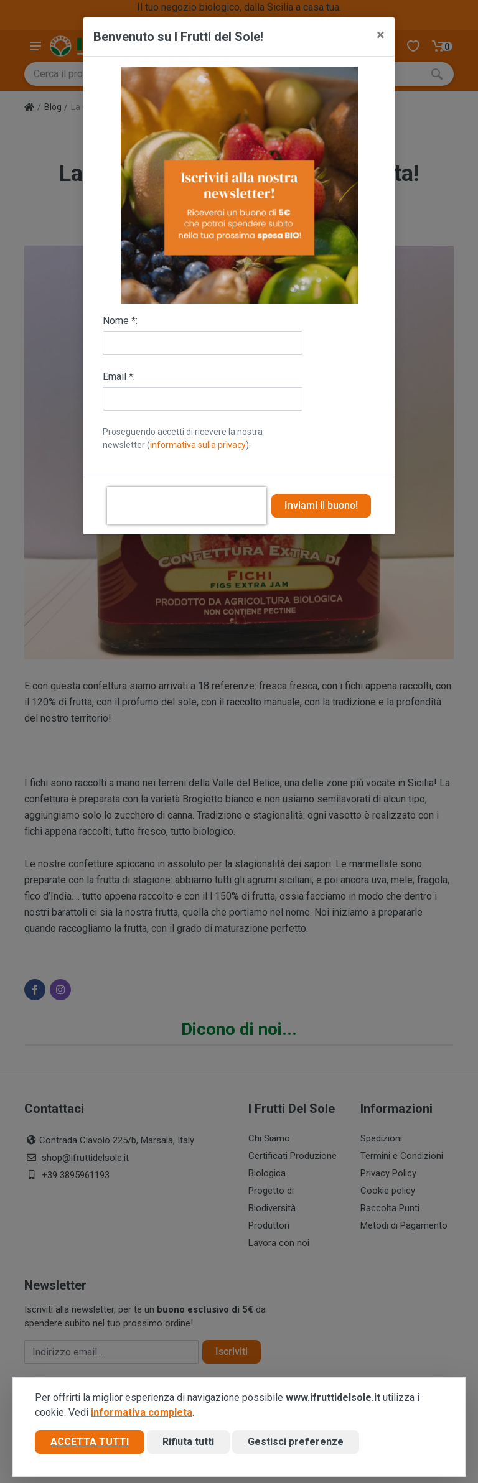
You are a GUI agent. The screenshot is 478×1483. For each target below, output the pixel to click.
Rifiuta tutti (188, 1442)
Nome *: (120, 321)
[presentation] (186, 505)
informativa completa (141, 1412)
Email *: (119, 377)
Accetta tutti (89, 1442)
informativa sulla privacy (198, 445)
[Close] (381, 34)
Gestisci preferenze (296, 1442)
